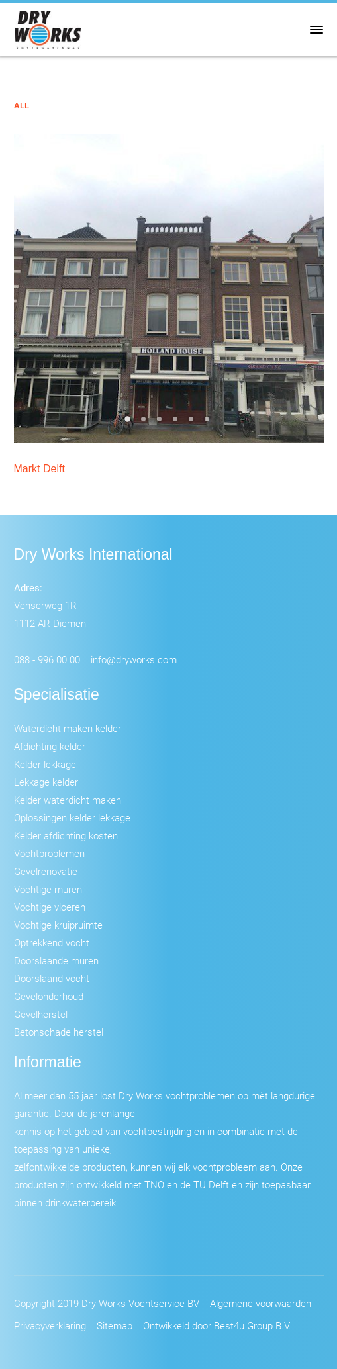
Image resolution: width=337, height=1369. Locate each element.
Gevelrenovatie (45, 871)
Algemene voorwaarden (260, 1302)
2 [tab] (145, 423)
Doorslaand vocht (51, 978)
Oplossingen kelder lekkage (72, 817)
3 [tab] (161, 423)
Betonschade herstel (58, 1031)
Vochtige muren (48, 888)
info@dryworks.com (134, 659)
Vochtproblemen (49, 853)
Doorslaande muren (56, 960)
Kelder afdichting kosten (66, 835)
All (21, 105)
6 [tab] (209, 423)
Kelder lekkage (45, 763)
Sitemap (114, 1325)
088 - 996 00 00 (47, 659)
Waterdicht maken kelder (67, 728)
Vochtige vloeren (49, 906)
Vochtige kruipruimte (58, 924)
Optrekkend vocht (51, 942)
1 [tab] (129, 423)
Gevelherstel (41, 1013)
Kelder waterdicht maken (67, 799)
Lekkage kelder (46, 781)
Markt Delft (39, 468)
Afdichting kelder (49, 746)
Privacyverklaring (50, 1325)
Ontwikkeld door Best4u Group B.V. (217, 1325)
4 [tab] (177, 423)
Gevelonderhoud (48, 996)
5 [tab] (193, 423)
